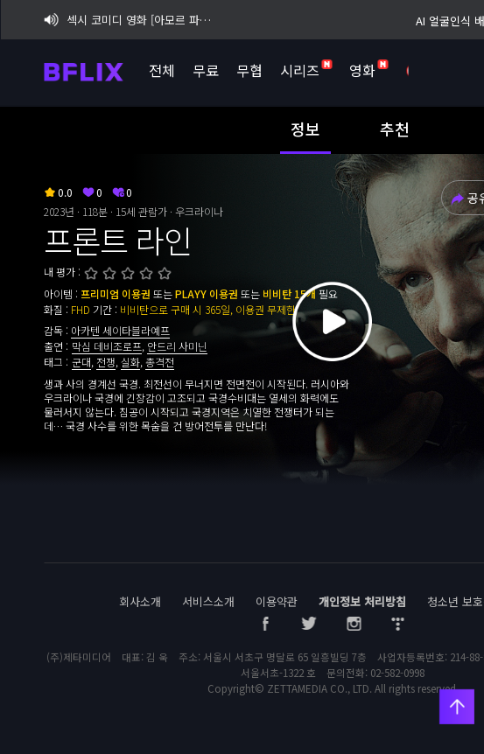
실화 (130, 361)
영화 (368, 69)
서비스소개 (208, 601)
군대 (81, 361)
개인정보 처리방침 (362, 601)
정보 (305, 128)
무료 (206, 69)
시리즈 (306, 69)
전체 (162, 69)
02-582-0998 (397, 673)
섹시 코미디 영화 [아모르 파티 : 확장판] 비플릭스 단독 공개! (130, 19)
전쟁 (106, 361)
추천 (395, 128)
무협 (249, 69)
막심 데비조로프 (107, 346)
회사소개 (140, 601)
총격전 (159, 361)
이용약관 (277, 601)
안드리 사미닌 (177, 346)
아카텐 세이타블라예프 (120, 330)
